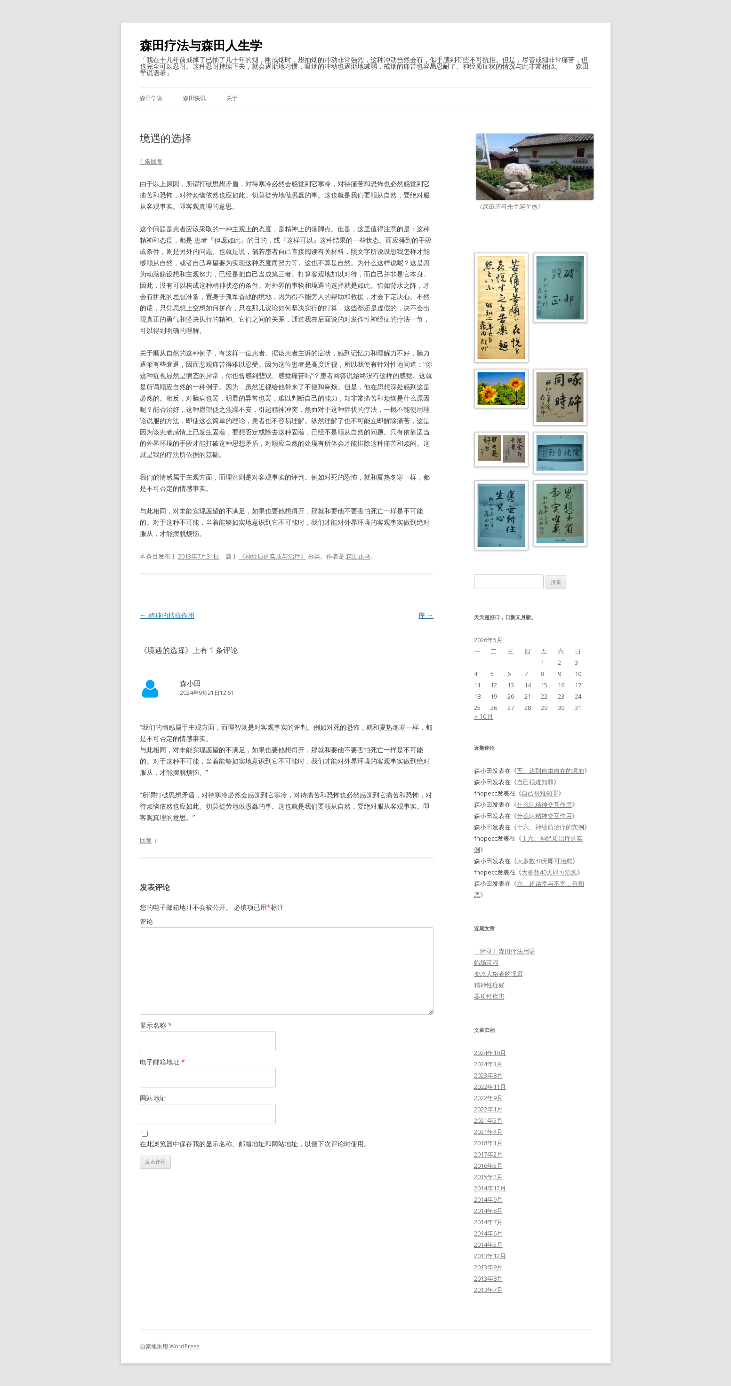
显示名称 (156, 1025)
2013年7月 (488, 1289)
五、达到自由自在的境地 (550, 770)
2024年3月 (488, 1064)
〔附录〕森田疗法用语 (504, 951)
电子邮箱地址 (162, 1061)
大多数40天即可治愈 (544, 861)
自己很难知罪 (535, 782)
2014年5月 (488, 1244)
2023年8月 (488, 1075)
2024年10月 (490, 1052)
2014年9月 (488, 1199)
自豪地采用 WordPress (169, 1346)
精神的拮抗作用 (167, 615)
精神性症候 (489, 985)
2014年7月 (488, 1222)
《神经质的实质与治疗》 (272, 556)
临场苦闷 (486, 962)
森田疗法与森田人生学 (201, 45)
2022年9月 (488, 1098)
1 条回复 (151, 161)
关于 (232, 98)
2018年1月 (488, 1143)
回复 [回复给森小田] (146, 840)
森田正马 (358, 556)
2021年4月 (488, 1131)
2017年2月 (488, 1154)
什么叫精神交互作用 (544, 804)
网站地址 (153, 1098)
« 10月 (483, 716)
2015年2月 (488, 1177)
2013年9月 (488, 1267)
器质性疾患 (489, 996)
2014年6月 (488, 1233)
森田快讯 (194, 98)
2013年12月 (490, 1256)
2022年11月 (490, 1086)
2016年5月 (488, 1165)
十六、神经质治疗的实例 (550, 827)
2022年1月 (488, 1109)
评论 (146, 921)
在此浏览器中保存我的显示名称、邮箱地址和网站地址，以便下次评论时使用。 (255, 1143)
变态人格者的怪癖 (498, 973)
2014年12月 (490, 1188)
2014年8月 (488, 1210)
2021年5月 (488, 1120)
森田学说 (151, 98)
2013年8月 (488, 1278)
